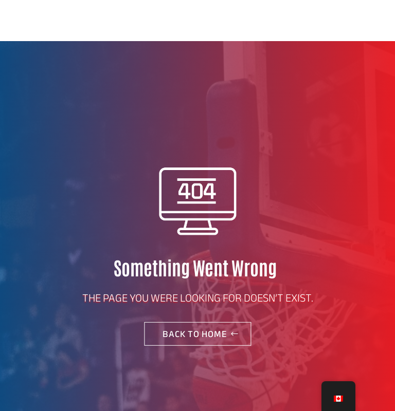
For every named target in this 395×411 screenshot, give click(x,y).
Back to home (195, 334)
